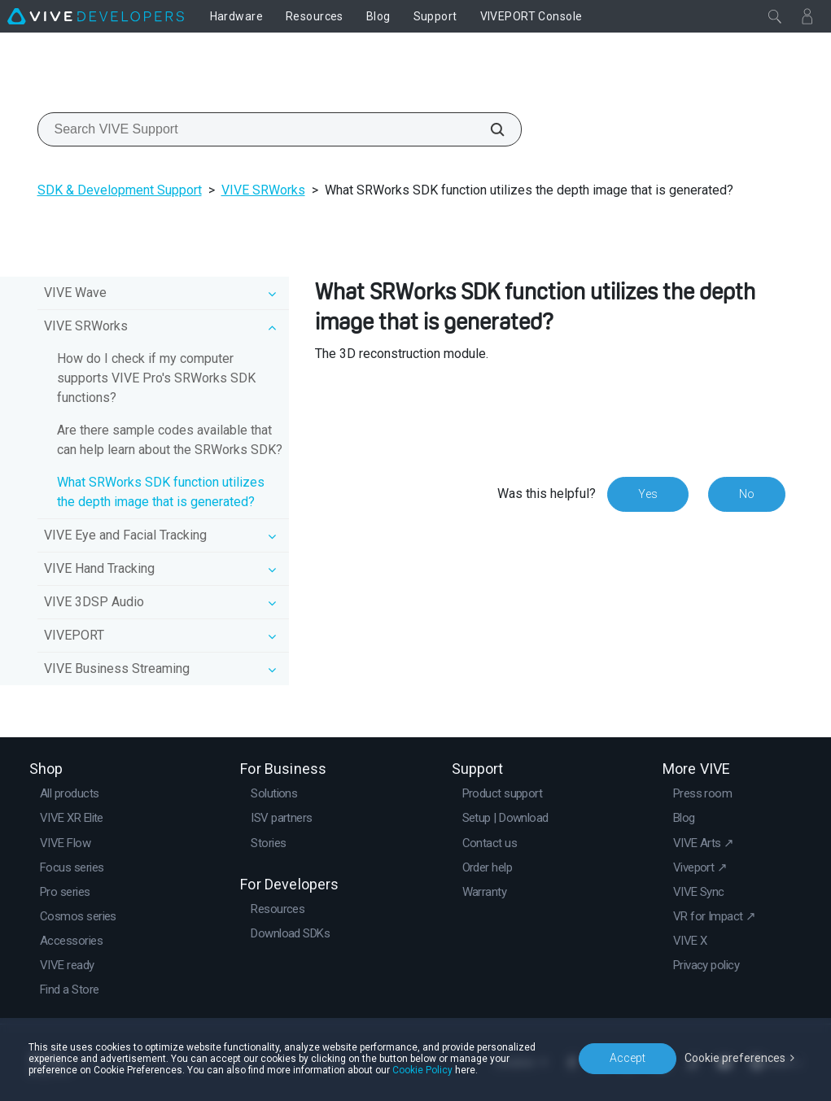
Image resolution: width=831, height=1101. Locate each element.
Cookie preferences (734, 1057)
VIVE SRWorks (263, 190)
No (746, 493)
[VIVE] (95, 16)
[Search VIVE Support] (488, 129)
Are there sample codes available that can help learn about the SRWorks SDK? (169, 439)
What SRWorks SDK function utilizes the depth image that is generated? (161, 491)
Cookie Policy (422, 1070)
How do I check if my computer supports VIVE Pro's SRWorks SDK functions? (156, 378)
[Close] (775, 16)
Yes (648, 493)
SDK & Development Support (119, 190)
